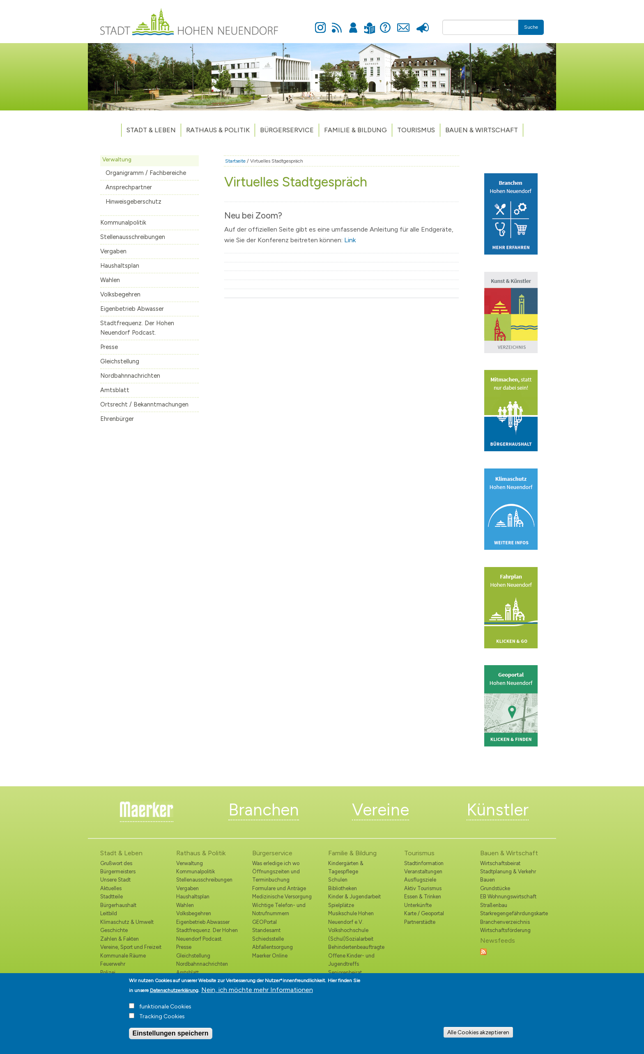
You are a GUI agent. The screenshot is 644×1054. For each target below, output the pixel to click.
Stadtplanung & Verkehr (508, 871)
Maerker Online (270, 956)
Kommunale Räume (123, 956)
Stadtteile (111, 896)
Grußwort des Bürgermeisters (118, 867)
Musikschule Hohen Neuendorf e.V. (351, 917)
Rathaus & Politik (218, 130)
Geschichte (114, 930)
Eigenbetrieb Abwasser (132, 308)
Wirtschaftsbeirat (500, 863)
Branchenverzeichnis (505, 922)
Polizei (107, 972)
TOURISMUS (416, 130)
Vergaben (113, 251)
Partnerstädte (419, 922)
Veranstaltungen (423, 871)
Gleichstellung (119, 361)
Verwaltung (116, 159)
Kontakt (403, 23)
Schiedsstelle (268, 939)
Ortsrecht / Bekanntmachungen (144, 404)
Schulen (337, 880)
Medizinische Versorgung (282, 896)
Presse (422, 23)
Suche (531, 27)
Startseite (235, 161)
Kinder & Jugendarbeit (354, 896)
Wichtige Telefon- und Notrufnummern (279, 909)
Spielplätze (341, 905)
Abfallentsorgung (272, 947)
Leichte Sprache (369, 23)
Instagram (320, 23)
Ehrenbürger (117, 419)
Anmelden (353, 23)
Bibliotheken (342, 888)
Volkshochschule (348, 930)
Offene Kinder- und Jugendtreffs (351, 960)
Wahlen (110, 280)
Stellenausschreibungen (132, 237)
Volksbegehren (120, 294)
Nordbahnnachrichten (130, 375)
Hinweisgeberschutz (133, 201)
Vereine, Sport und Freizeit (130, 947)
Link (350, 240)
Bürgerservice (287, 130)
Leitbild (108, 913)
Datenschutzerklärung (174, 993)
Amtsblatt (114, 390)
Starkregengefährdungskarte (512, 913)
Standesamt (266, 930)
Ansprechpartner (129, 187)
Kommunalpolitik (123, 222)
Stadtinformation (424, 863)
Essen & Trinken (422, 896)
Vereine (380, 810)
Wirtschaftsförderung (505, 930)
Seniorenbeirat (345, 972)
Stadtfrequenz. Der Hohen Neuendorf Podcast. (137, 327)
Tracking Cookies (162, 1018)
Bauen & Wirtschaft (481, 130)
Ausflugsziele (420, 880)
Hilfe (385, 23)
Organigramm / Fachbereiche (146, 173)
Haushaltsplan (119, 265)
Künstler (498, 810)
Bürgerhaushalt (118, 905)
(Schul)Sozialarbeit (350, 939)
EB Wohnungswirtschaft (508, 896)
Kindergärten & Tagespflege (345, 867)
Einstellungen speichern (171, 1035)
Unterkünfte (418, 905)
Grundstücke (495, 888)
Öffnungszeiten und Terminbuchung (276, 875)
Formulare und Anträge (279, 888)
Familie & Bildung (355, 130)
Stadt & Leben (151, 130)
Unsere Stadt (115, 880)
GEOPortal (264, 922)
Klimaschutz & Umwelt (127, 922)
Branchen (263, 810)
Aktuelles (111, 888)
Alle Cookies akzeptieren (478, 1034)
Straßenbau (493, 905)
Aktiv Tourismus (423, 888)
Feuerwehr (112, 964)
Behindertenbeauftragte (356, 947)
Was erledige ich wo (275, 863)
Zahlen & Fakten (119, 939)
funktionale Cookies (165, 1009)
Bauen (487, 880)
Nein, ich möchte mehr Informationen (257, 992)
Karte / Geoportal (424, 913)
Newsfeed (337, 23)
